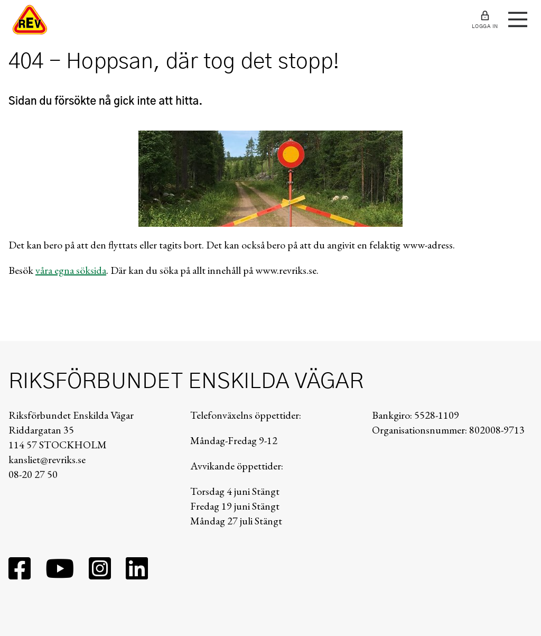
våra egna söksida (70, 270)
